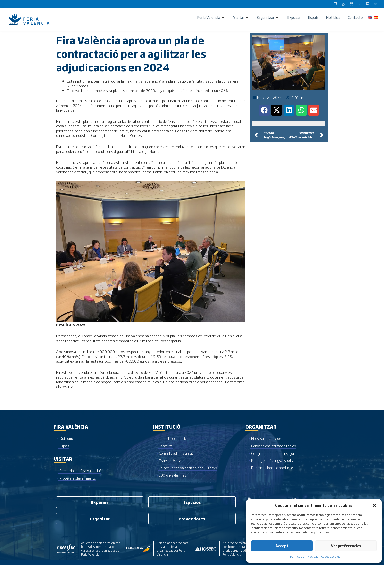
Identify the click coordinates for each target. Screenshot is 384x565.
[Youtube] (359, 4)
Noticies (333, 17)
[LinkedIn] (367, 4)
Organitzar (267, 17)
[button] (374, 505)
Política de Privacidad (304, 556)
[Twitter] (343, 4)
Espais (313, 17)
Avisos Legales (330, 556)
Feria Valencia (210, 17)
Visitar (240, 17)
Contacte (355, 17)
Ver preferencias (346, 545)
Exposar (294, 17)
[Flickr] (375, 4)
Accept (281, 545)
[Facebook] (335, 4)
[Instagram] (351, 4)
